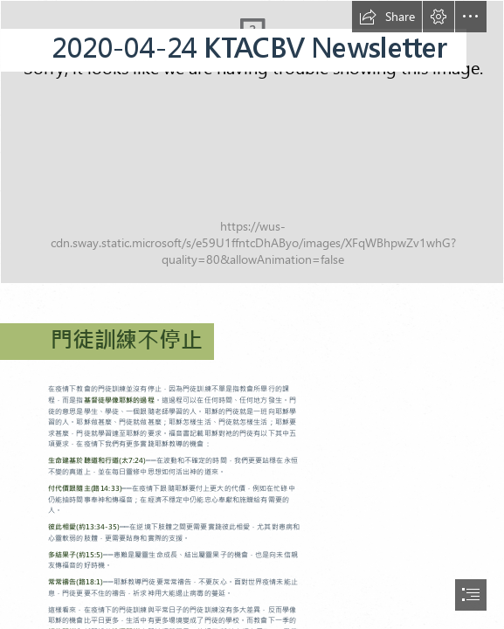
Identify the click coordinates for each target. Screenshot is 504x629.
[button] (387, 16)
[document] (252, 314)
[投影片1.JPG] (252, 142)
